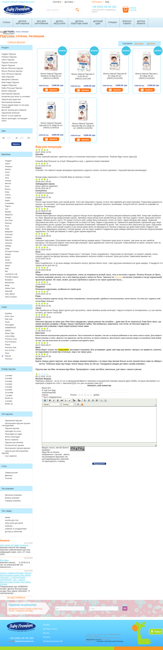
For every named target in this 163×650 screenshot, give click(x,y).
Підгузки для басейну (12, 442)
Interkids (7, 263)
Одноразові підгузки (12, 420)
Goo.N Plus (8, 350)
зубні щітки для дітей (12, 523)
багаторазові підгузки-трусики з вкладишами (16, 424)
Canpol (6, 198)
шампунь (7, 526)
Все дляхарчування (41, 22)
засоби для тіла (10, 520)
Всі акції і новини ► (16, 597)
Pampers (7, 166)
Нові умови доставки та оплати (14, 545)
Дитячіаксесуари (59, 22)
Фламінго (7, 280)
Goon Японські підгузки (11, 74)
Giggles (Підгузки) (9, 85)
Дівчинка (7, 475)
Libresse (7, 243)
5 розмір (7, 381)
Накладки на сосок (11, 431)
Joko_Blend (8, 294)
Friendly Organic (10, 277)
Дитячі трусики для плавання (14, 110)
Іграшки (112, 22)
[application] (99, 422)
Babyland (7, 232)
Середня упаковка (11, 501)
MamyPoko (8, 283)
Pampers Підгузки (9, 57)
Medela (6, 212)
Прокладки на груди (12, 434)
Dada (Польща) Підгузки (12, 88)
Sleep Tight (8, 333)
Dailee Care (8, 288)
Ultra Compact (9, 297)
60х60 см (7, 404)
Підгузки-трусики (10, 428)
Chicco (6, 195)
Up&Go (6, 330)
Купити (51, 89)
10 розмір (7, 392)
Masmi (6, 257)
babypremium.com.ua (93, 639)
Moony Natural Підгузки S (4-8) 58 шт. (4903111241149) (82, 76)
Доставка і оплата (50, 629)
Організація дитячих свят (53, 641)
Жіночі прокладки (11, 437)
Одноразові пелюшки (11, 113)
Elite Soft (7, 319)
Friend (6, 345)
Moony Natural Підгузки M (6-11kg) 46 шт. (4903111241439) (114, 76)
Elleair (6, 266)
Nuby (5, 192)
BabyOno (7, 215)
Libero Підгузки (8, 60)
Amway (6, 181)
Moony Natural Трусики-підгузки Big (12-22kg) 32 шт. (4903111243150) (83, 125)
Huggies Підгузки (9, 54)
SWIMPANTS (9, 328)
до (17, 138)
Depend (6, 237)
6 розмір (7, 378)
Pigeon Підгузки (8, 65)
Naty (5, 268)
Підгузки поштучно (9, 62)
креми (6, 517)
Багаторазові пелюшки (11, 102)
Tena (5, 178)
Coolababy (8, 203)
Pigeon (6, 206)
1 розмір (7, 375)
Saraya (6, 217)
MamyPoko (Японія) (10, 79)
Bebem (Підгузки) (9, 91)
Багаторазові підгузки (11, 94)
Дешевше (139, 43)
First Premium (9, 342)
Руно (5, 226)
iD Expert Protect (10, 251)
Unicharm (7, 234)
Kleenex (7, 223)
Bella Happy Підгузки (10, 82)
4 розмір (7, 384)
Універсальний (10, 473)
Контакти (57, 2)
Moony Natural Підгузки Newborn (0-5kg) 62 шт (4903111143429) (51, 76)
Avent (6, 172)
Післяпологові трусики (13, 445)
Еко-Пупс (7, 220)
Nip (5, 271)
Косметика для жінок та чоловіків (16, 96)
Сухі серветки (9, 456)
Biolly (5, 285)
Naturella (7, 240)
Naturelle (7, 291)
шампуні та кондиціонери (14, 529)
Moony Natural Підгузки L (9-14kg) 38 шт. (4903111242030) (146, 76)
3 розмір (7, 387)
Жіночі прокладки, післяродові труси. (14, 119)
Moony (6, 189)
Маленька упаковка (12, 495)
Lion (5, 209)
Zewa (5, 249)
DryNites (7, 313)
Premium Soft (9, 347)
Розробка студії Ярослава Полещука (110, 641)
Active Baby (8, 336)
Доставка (69, 2)
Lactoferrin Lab (9, 274)
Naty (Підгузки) (8, 77)
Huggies (7, 161)
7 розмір (7, 395)
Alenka (6, 169)
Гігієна (6, 22)
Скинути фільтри (16, 42)
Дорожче (151, 43)
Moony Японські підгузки (12, 71)
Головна (46, 625)
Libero (6, 164)
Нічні (5, 353)
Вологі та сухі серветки (11, 116)
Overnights (8, 325)
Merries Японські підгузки (12, 68)
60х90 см (7, 398)
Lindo (5, 175)
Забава (6, 246)
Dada (5, 229)
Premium (7, 359)
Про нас (46, 633)
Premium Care (9, 339)
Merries (6, 183)
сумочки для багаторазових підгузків (15, 452)
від (3, 138)
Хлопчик (7, 478)
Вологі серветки (10, 440)
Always (6, 254)
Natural (6, 356)
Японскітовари (126, 22)
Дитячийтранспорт (9, 32)
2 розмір (7, 401)
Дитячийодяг (98, 22)
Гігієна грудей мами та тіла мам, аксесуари (15, 106)
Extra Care (8, 316)
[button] (45, 400)
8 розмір (7, 390)
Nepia (6, 200)
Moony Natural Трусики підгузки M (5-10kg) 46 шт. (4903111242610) (51, 125)
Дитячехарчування (22, 22)
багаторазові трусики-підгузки (16, 448)
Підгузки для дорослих (11, 99)
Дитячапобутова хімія (79, 22)
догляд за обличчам (12, 531)
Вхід (107, 2)
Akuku (6, 260)
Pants (6, 322)
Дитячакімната (141, 22)
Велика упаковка (10, 498)
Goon (5, 186)
